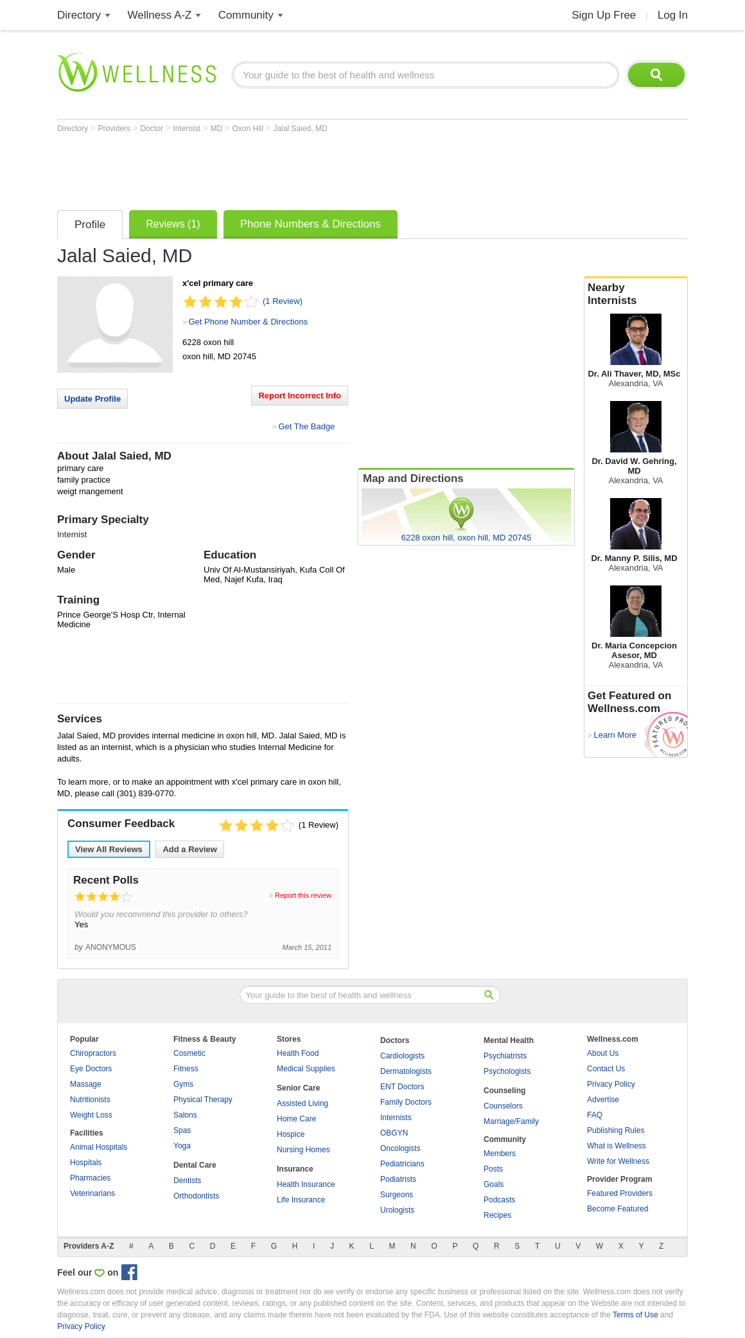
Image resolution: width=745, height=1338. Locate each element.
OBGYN (394, 1132)
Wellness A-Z (160, 15)
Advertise (603, 1099)
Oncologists (400, 1148)
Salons (185, 1115)
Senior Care (298, 1088)
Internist (187, 128)
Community (246, 15)
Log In (673, 15)
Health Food (298, 1053)
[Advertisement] (291, 168)
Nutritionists (90, 1099)
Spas (182, 1130)
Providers (115, 128)
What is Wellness (616, 1145)
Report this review (303, 895)
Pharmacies (90, 1177)
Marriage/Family (511, 1121)
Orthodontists (196, 1195)
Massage (85, 1084)
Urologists (397, 1210)
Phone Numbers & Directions (310, 224)
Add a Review (189, 849)
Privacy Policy (611, 1084)
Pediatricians (402, 1163)
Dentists (187, 1180)
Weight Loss (91, 1115)
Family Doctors (406, 1102)
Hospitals (85, 1162)
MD (217, 128)
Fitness (185, 1068)
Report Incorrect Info (299, 395)
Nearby (636, 294)
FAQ (594, 1115)
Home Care (296, 1118)
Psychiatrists (505, 1055)
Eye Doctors (91, 1068)
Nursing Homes (303, 1149)
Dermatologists (406, 1071)
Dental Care (194, 1165)
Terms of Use (635, 1314)
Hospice (290, 1134)
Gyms (183, 1084)
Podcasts (499, 1199)
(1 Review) (282, 301)
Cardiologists (402, 1055)
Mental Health (509, 1040)
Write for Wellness (618, 1161)
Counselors (503, 1106)
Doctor (153, 128)
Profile (89, 225)
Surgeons (396, 1194)
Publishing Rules (615, 1130)
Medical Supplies (306, 1068)
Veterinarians (92, 1193)
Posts (493, 1168)
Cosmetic (189, 1053)
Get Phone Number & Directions (248, 321)
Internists (396, 1117)
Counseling (504, 1090)
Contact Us (606, 1068)
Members (500, 1153)
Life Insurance (301, 1199)
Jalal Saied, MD (301, 128)
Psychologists (507, 1071)
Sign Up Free (604, 15)
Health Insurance (306, 1184)
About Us (602, 1053)
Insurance (295, 1168)
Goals (494, 1184)
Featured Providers (620, 1193)
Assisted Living (302, 1103)
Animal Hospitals (98, 1147)
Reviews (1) (173, 224)
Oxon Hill (248, 128)
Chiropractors (93, 1053)
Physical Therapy (202, 1099)
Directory (79, 15)
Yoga (182, 1145)
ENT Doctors (402, 1086)
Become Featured (617, 1208)
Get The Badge (306, 426)
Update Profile (92, 399)
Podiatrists (398, 1179)
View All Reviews (109, 849)
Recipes (497, 1215)
